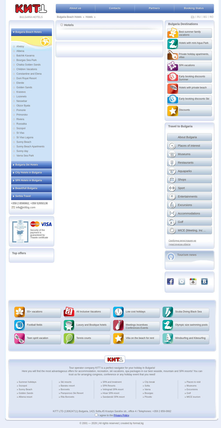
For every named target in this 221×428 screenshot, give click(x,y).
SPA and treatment (112, 382)
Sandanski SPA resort (114, 397)
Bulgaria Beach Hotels (69, 16)
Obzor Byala (23, 105)
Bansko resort (68, 385)
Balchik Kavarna (26, 55)
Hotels (89, 16)
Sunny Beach (24, 142)
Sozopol (21, 128)
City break (150, 382)
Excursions (192, 389)
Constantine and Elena (29, 73)
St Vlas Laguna (25, 137)
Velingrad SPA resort (113, 389)
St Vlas (20, 132)
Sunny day (22, 151)
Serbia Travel (23, 196)
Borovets (65, 389)
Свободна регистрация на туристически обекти (182, 242)
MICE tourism (194, 397)
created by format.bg (132, 423)
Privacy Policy (121, 415)
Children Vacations (27, 69)
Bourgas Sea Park (27, 60)
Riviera (20, 119)
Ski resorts (66, 382)
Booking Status (194, 8)
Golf (189, 393)
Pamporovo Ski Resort (72, 393)
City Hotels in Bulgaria (29, 172)
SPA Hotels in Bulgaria (29, 180)
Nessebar (22, 101)
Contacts (115, 8)
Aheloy (20, 46)
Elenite (20, 82)
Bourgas (149, 393)
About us (75, 8)
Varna (148, 389)
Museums (192, 385)
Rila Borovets (67, 397)
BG (205, 16)
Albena (20, 51)
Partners (154, 8)
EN (193, 16)
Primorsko (22, 114)
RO (211, 16)
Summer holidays (27, 382)
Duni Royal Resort (27, 78)
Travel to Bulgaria (180, 126)
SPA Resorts (109, 385)
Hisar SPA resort (111, 393)
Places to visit (194, 382)
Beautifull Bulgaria (26, 188)
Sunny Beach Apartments (30, 146)
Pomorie (21, 110)
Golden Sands (24, 87)
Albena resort (25, 397)
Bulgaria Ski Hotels (27, 164)
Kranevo (21, 92)
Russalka (22, 123)
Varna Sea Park (25, 155)
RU (199, 16)
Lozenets (22, 96)
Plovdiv (148, 397)
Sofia (147, 385)
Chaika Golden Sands (29, 64)
